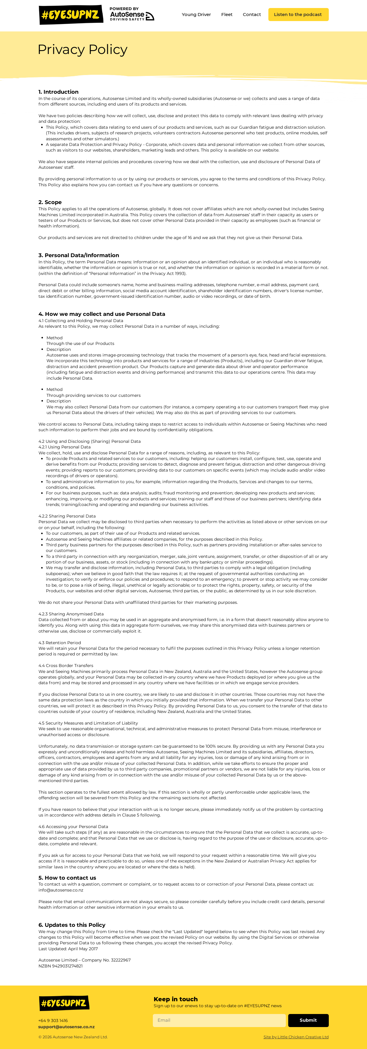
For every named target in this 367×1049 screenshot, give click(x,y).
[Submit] (308, 1020)
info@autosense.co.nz (61, 890)
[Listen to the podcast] (298, 14)
